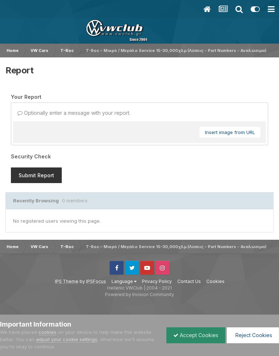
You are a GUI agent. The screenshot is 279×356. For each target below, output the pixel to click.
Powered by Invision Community (139, 294)
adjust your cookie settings (66, 339)
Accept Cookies (194, 335)
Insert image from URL (230, 132)
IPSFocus (96, 281)
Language (124, 281)
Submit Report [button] (36, 175)
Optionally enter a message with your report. (73, 113)
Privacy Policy (157, 281)
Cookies (215, 281)
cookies (47, 332)
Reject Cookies (252, 335)
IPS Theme (66, 281)
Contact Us (189, 281)
